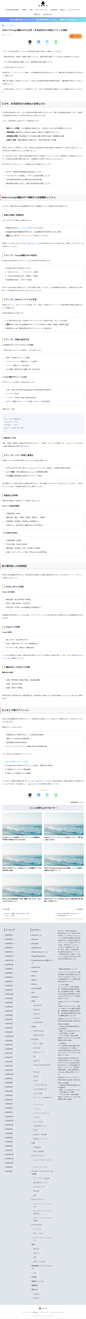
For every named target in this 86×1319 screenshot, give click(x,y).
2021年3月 (11, 1067)
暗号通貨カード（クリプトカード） (42, 1268)
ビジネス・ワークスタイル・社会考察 (42, 1173)
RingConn (37, 997)
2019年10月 (11, 1127)
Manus (62, 10)
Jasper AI (38, 1061)
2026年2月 (11, 948)
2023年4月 (11, 1024)
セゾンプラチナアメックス (42, 1162)
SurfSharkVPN (39, 1023)
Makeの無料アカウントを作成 (17, 761)
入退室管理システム (41, 1127)
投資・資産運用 (40, 1152)
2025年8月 (11, 973)
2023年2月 (11, 1033)
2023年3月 (11, 1029)
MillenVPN (38, 1010)
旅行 (35, 1245)
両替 (36, 1258)
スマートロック (40, 1105)
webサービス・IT (40, 1053)
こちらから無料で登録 (28, 228)
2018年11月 (11, 1161)
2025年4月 (11, 990)
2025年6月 (11, 982)
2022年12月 (11, 1037)
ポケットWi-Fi (39, 1122)
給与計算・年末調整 (41, 1135)
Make (82, 802)
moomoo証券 (38, 989)
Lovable (36, 972)
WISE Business (40, 1031)
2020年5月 (11, 1097)
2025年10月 (11, 965)
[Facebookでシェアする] (38, 42)
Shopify (37, 1077)
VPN (30, 10)
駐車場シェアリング (41, 1139)
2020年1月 (11, 1114)
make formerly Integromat (41, 1067)
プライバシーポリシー (57, 1313)
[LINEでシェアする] (56, 42)
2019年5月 (11, 1139)
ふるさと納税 (39, 1094)
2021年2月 (11, 1071)
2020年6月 (11, 1093)
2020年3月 (11, 1105)
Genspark (53, 10)
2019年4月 (11, 1144)
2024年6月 (11, 1003)
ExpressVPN (39, 1006)
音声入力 (37, 14)
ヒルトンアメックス (41, 1168)
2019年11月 (11, 1122)
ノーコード (38, 1109)
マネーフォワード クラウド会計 (42, 1206)
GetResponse (38, 948)
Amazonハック (38, 935)
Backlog (36, 939)
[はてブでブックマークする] (47, 42)
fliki (36, 1057)
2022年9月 (11, 1041)
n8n (34, 993)
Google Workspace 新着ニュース (42, 962)
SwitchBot (38, 1049)
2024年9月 (11, 999)
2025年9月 (11, 969)
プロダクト (38, 1118)
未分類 (35, 1278)
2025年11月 (11, 961)
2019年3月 (11, 1148)
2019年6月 (11, 1135)
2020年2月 (11, 1110)
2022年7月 (11, 1046)
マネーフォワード (41, 10)
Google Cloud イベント (41, 952)
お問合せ (35, 1313)
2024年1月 (11, 1012)
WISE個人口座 (39, 1036)
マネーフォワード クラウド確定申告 (42, 1213)
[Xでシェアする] (30, 42)
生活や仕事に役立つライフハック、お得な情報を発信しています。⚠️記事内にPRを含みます (43, 20)
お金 (35, 1144)
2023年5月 (11, 1020)
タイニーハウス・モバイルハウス (43, 1240)
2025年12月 (11, 956)
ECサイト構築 (39, 1044)
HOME (43, 1309)
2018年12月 (11, 1156)
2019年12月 (11, 1118)
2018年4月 (11, 1169)
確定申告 (37, 1192)
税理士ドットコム (39, 1282)
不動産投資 (38, 1148)
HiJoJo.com (47, 14)
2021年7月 (11, 1059)
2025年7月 (11, 978)
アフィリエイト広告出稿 (43, 1179)
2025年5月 (11, 986)
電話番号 (36, 1287)
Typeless (37, 1295)
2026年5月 (11, 935)
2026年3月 (11, 944)
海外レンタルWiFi (40, 1263)
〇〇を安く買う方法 (41, 1085)
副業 (36, 1196)
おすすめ (36, 1040)
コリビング (38, 1230)
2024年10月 (11, 995)
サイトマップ (44, 1313)
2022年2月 (11, 1054)
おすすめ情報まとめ (41, 1090)
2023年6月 (11, 1016)
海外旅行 (37, 1250)
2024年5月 (11, 1007)
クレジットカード (74, 10)
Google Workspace (12, 10)
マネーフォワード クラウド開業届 (42, 1220)
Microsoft (37, 1073)
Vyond (37, 1081)
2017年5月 (11, 1173)
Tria (36, 1274)
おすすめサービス (40, 1188)
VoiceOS (37, 1299)
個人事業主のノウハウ (42, 1183)
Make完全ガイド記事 (34, 243)
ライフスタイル (38, 1226)
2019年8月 (11, 1131)
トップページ (27, 1313)
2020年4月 (11, 1101)
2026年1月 (11, 952)
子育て (37, 1131)
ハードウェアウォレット (43, 1114)
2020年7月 (11, 1088)
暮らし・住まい (40, 1234)
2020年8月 (11, 1084)
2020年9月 (11, 1080)
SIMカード (38, 1254)
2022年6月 (11, 1050)
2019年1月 (11, 1152)
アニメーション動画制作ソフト (43, 1099)
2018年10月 (11, 1165)
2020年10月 (11, 1075)
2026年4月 (11, 939)
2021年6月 (11, 1063)
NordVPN (38, 1014)
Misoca (36, 985)
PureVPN (38, 1019)
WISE (24, 10)
